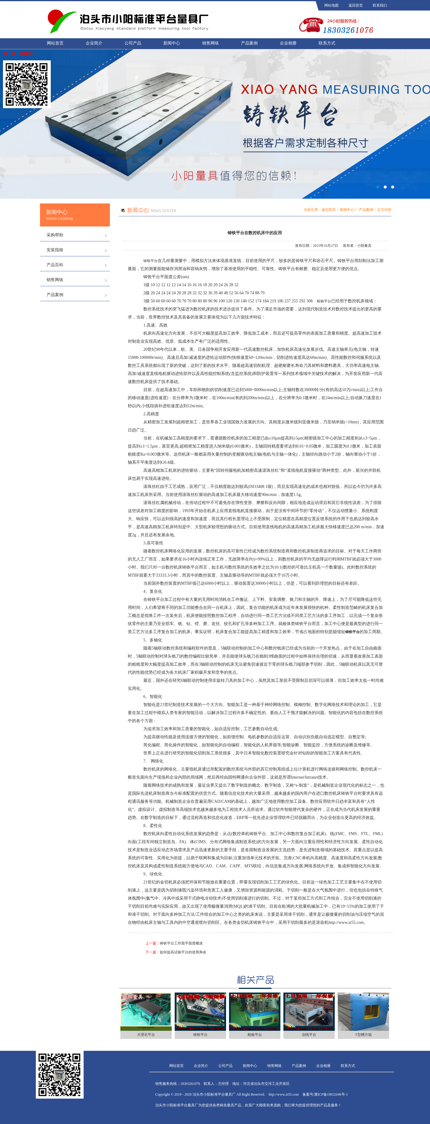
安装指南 (55, 250)
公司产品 (133, 43)
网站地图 (331, 5)
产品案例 (249, 43)
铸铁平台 (150, 261)
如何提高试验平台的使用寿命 (183, 952)
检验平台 (324, 301)
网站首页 (55, 43)
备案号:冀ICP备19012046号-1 (325, 1094)
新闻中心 (171, 43)
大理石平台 (146, 1035)
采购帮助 (55, 235)
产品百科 (55, 265)
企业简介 (94, 43)
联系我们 (380, 5)
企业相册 (288, 43)
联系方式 (327, 43)
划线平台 (309, 1035)
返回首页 (355, 5)
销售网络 (210, 43)
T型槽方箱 (363, 1035)
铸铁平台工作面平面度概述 (181, 943)
